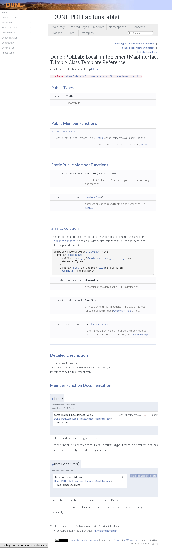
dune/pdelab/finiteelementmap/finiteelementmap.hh (103, 76)
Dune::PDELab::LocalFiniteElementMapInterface (82, 418)
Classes (58, 33)
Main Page (59, 27)
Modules (98, 27)
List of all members (147, 51)
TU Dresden (115, 540)
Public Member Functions (142, 43)
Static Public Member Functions (139, 47)
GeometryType (122, 310)
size (76, 258)
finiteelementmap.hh (105, 530)
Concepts (138, 27)
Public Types (120, 43)
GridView (92, 252)
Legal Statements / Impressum (84, 540)
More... (95, 69)
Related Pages (79, 27)
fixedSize (75, 255)
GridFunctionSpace (63, 241)
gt (82, 258)
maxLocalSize (93, 197)
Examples (87, 33)
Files (72, 33)
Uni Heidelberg (130, 540)
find (100, 137)
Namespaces (119, 27)
